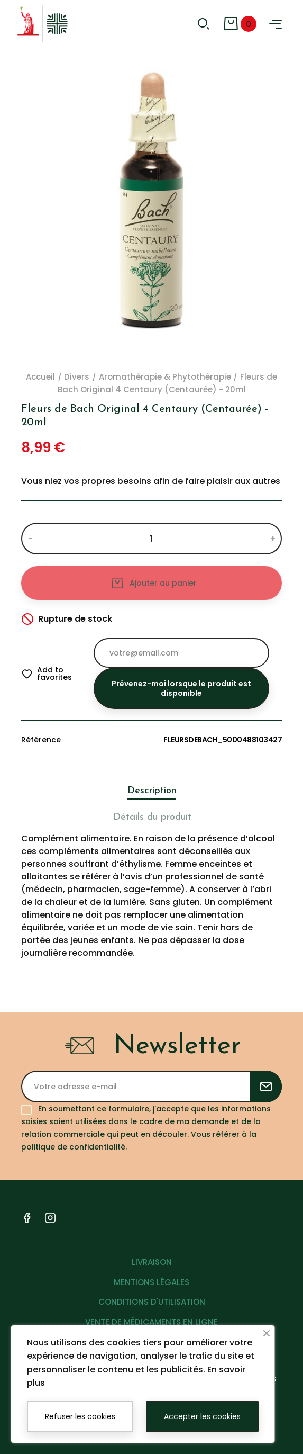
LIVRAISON (152, 1262)
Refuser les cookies (80, 1416)
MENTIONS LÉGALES (151, 1282)
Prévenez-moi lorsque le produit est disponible (181, 688)
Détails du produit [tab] (152, 817)
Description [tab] (151, 791)
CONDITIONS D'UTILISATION (151, 1301)
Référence (41, 739)
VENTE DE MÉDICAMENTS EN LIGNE (151, 1321)
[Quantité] (151, 538)
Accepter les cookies (202, 1416)
